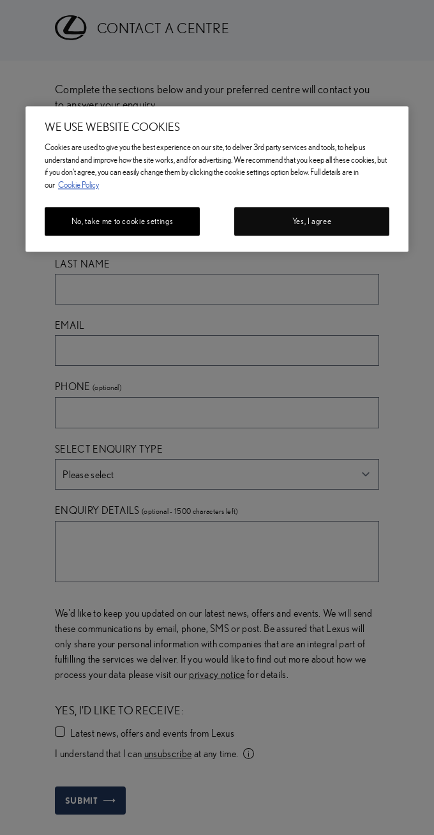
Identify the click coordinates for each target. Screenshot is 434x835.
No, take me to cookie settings (122, 221)
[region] (217, 179)
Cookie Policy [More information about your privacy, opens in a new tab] (78, 184)
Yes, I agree (312, 221)
